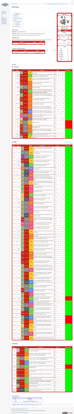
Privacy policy (13, 412)
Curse (19, 152)
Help (2, 14)
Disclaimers (26, 412)
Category (25, 70)
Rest (18, 223)
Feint (18, 111)
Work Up (18, 329)
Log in (72, 1)
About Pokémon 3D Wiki (20, 412)
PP (54, 70)
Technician (64, 43)
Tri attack (18, 282)
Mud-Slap (18, 198)
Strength (18, 337)
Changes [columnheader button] (29, 398)
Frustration (19, 186)
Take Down (19, 245)
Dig (18, 194)
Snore (19, 171)
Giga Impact (18, 301)
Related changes (4, 19)
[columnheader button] (16, 51)
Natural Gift (19, 309)
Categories (14, 404)
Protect (18, 178)
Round (18, 317)
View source (50, 3)
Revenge (17, 78)
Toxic (19, 156)
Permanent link (4, 22)
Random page (4, 13)
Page (11, 3)
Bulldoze (18, 325)
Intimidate (60, 43)
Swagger (18, 207)
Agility (18, 115)
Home (64, 37)
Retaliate (18, 321)
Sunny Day (19, 168)
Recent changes (4, 12)
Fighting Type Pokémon (25, 404)
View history (55, 3)
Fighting (19, 31)
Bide (18, 273)
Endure (18, 182)
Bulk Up (18, 290)
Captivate (18, 305)
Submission (19, 253)
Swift (18, 215)
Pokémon (24, 31)
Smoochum (69, 38)
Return (18, 190)
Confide (18, 333)
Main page (3, 11)
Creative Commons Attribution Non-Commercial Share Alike (29, 410)
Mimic (19, 269)
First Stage (32, 404)
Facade (18, 294)
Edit (54, 50)
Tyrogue (22, 33)
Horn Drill (18, 237)
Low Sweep (19, 313)
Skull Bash (19, 277)
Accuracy (62, 70)
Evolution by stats (38, 404)
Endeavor (17, 72)
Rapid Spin (18, 103)
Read (46, 3)
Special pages (4, 20)
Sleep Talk (18, 211)
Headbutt (18, 148)
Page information (4, 23)
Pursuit (17, 91)
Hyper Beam (18, 175)
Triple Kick (18, 99)
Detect (18, 130)
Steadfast (68, 42)
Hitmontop (14, 33)
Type (21, 70)
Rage (19, 265)
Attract (18, 227)
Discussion (15, 3)
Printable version (4, 21)
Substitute (18, 286)
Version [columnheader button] (15, 398)
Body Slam (19, 241)
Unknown (16, 52)
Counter (17, 107)
